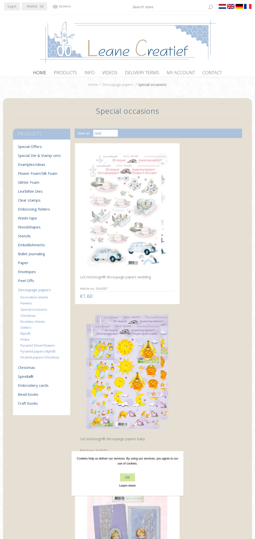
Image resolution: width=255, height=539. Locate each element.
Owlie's (25, 330)
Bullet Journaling (31, 256)
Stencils (24, 238)
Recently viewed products (211, 464)
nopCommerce (97, 512)
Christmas (28, 318)
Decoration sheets (34, 299)
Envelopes (27, 274)
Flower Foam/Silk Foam (37, 175)
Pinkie (25, 342)
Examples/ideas (31, 166)
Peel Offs (26, 283)
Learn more (127, 485)
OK (127, 477)
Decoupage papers (117, 87)
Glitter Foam (28, 184)
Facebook (8, 463)
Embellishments (31, 247)
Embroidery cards (33, 387)
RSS (28, 463)
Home (93, 87)
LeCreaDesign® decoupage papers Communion (100, 316)
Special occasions (33, 312)
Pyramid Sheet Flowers (37, 348)
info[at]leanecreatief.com (24, 484)
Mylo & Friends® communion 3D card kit (153, 316)
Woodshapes (29, 229)
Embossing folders (34, 211)
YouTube (38, 463)
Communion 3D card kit (208, 216)
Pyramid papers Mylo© (38, 354)
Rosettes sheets (32, 324)
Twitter (18, 463)
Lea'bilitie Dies (30, 193)
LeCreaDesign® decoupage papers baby (156, 219)
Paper (23, 265)
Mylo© (25, 336)
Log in (12, 6)
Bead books (28, 396)
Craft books (28, 405)
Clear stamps (29, 202)
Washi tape (27, 220)
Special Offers (30, 148)
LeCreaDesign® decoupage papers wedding (101, 218)
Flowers (26, 305)
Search (196, 473)
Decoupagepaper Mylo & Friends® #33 (209, 316)
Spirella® (25, 378)
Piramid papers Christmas (40, 360)
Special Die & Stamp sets (39, 157)
